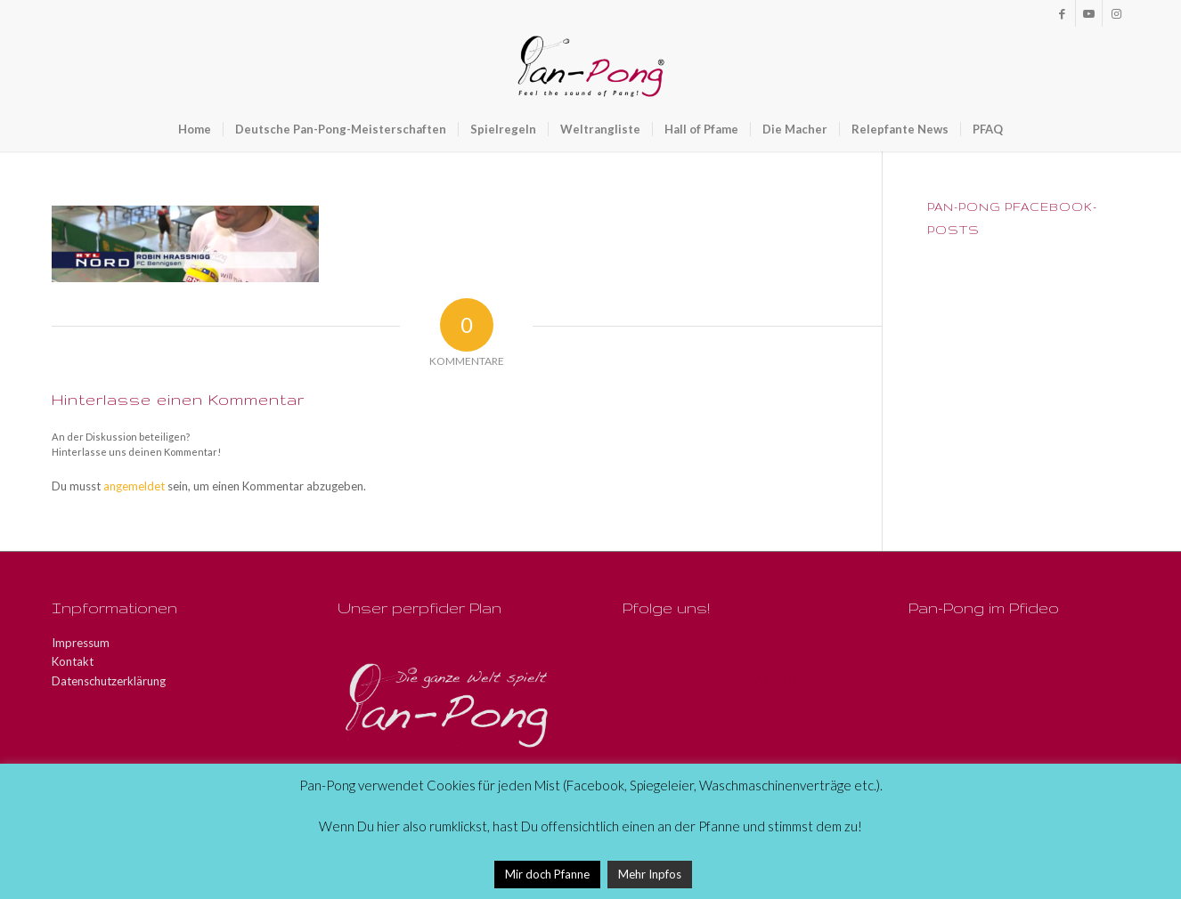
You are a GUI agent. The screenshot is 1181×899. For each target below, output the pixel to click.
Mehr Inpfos (649, 874)
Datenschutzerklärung (109, 681)
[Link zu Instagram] (1116, 13)
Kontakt (73, 661)
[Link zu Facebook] (1062, 13)
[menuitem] (195, 129)
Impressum (81, 643)
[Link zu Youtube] (1089, 13)
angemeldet (134, 486)
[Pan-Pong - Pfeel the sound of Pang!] (591, 67)
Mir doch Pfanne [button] (547, 874)
